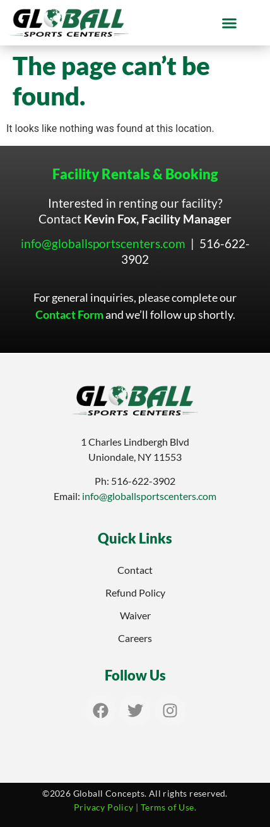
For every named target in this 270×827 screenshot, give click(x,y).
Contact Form (69, 314)
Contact (135, 570)
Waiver (135, 615)
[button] (230, 23)
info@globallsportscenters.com (103, 243)
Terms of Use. (168, 807)
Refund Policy (135, 592)
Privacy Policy (104, 807)
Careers (135, 638)
